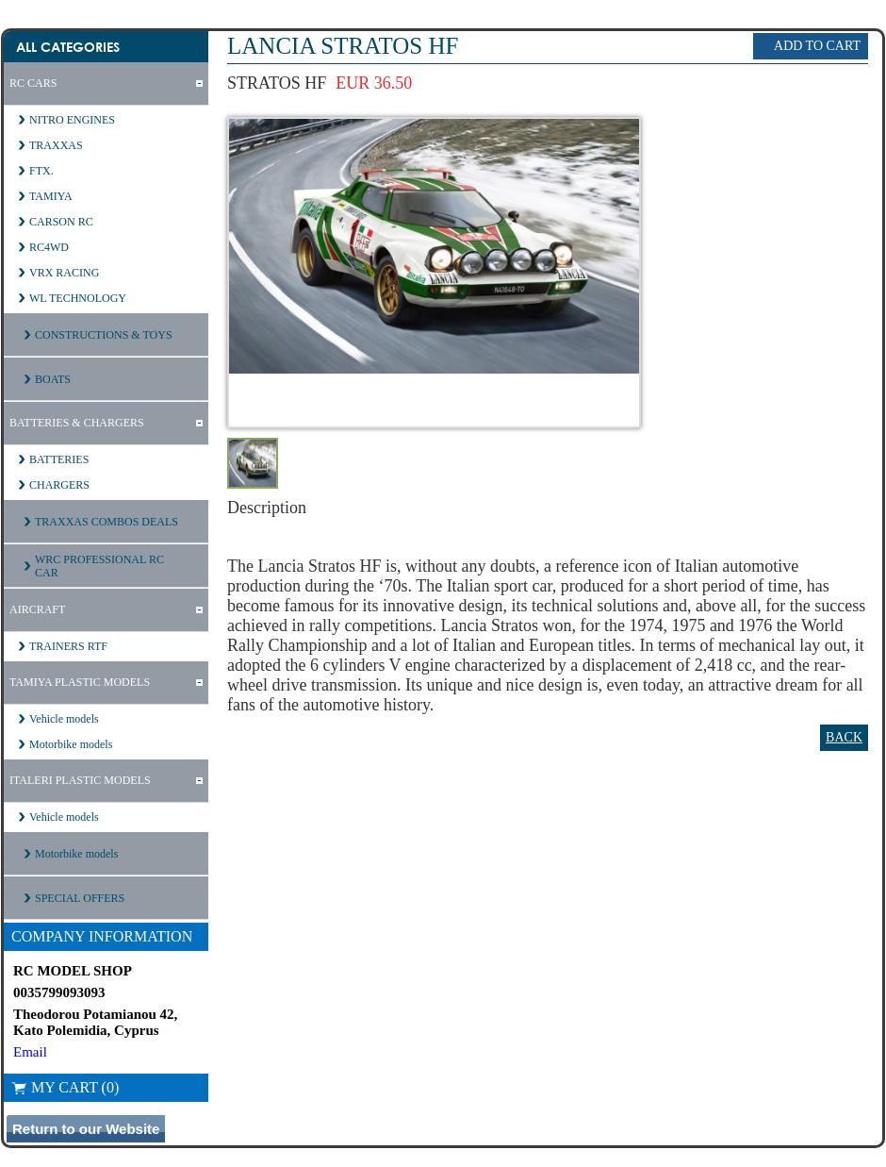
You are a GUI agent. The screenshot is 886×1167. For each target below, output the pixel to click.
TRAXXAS (56, 145)
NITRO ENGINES (72, 119)
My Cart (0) (65, 1087)
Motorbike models (70, 744)
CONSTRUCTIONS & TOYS (103, 335)
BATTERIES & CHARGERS (76, 422)
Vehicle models (64, 718)
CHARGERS (59, 485)
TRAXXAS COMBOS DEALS (106, 521)
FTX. (41, 170)
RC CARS (33, 83)
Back (844, 737)
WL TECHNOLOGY (77, 298)
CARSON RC (61, 221)
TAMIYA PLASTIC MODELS (79, 682)
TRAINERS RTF (68, 646)
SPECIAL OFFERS (79, 898)
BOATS (53, 379)
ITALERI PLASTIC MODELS (80, 780)
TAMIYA (51, 196)
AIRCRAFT (37, 609)
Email (30, 1051)
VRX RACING (64, 272)
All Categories (68, 47)
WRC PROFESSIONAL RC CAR (99, 566)
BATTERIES (59, 459)
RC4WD (49, 247)
